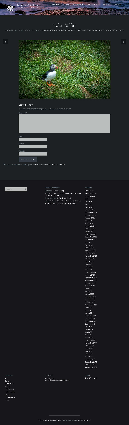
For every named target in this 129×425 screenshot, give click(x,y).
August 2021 (89, 261)
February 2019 (90, 316)
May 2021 (88, 270)
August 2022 (90, 243)
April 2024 (89, 223)
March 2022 (89, 248)
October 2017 (90, 346)
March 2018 (89, 338)
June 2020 (89, 289)
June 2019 (89, 308)
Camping (8, 381)
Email (21, 144)
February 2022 (90, 251)
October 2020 (90, 283)
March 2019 (89, 313)
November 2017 (91, 343)
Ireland (7, 387)
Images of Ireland (93, 4)
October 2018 (90, 324)
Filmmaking (9, 384)
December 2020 (91, 278)
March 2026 (89, 191)
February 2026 (90, 194)
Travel (7, 395)
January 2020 (90, 300)
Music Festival (10, 392)
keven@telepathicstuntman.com (57, 380)
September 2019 (91, 305)
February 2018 (90, 340)
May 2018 (88, 332)
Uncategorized (10, 397)
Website (21, 151)
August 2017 (89, 349)
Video (7, 400)
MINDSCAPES (107, 4)
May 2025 (88, 204)
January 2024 (90, 226)
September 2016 (91, 368)
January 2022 (90, 253)
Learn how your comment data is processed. (48, 165)
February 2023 (90, 234)
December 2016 (91, 362)
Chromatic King (58, 191)
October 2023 (90, 229)
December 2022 (91, 237)
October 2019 (90, 302)
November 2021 (91, 256)
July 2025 (88, 202)
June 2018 (89, 329)
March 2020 (89, 294)
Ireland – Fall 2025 (64, 198)
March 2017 (89, 357)
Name (21, 137)
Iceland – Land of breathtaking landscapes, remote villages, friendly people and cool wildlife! (81, 30)
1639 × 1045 (31, 30)
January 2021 (90, 275)
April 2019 (88, 311)
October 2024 (90, 215)
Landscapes (9, 389)
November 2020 (91, 281)
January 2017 (90, 359)
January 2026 (90, 196)
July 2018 (88, 327)
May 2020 (88, 291)
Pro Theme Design (84, 420)
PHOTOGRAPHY (78, 4)
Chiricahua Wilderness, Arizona (68, 201)
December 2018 (91, 321)
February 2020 (90, 297)
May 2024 (88, 221)
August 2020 (90, 286)
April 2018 (88, 335)
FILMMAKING (55, 4)
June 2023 (89, 232)
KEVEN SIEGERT (119, 4)
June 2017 (89, 354)
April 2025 (88, 207)
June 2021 (89, 267)
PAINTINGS (66, 4)
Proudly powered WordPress (49, 420)
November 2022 (91, 240)
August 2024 (90, 218)
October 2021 (90, 259)
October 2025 (90, 199)
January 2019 (90, 319)
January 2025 (90, 210)
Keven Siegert (50, 378)
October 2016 (90, 365)
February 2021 (90, 272)
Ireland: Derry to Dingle (66, 204)
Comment (23, 113)
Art (6, 378)
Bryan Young (50, 204)
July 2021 (88, 264)
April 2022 (89, 245)
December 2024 (91, 213)
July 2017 (88, 351)
